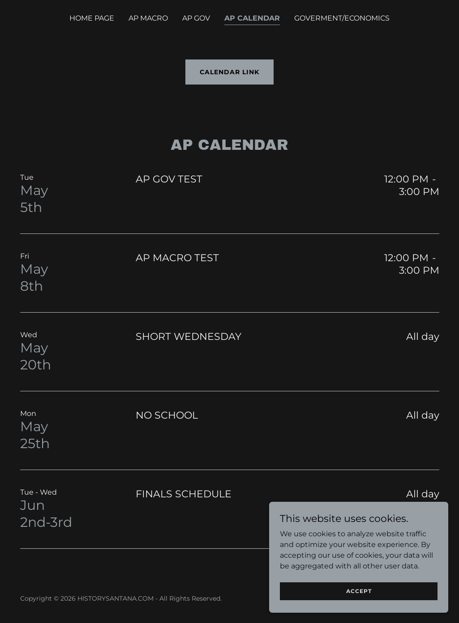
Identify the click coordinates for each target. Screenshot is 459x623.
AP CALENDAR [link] (252, 18)
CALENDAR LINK (229, 72)
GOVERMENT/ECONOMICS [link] (342, 18)
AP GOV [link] (196, 18)
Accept (359, 591)
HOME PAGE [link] (91, 18)
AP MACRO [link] (148, 18)
